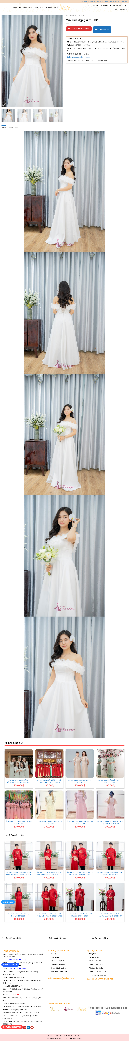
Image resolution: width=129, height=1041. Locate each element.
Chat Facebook (10, 965)
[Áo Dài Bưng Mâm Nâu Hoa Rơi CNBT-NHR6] (80, 763)
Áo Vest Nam (106, 5)
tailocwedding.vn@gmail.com (78, 57)
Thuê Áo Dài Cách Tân (98, 975)
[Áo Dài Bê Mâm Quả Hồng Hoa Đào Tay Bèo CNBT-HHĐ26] (110, 804)
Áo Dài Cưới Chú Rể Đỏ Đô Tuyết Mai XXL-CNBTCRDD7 (80, 915)
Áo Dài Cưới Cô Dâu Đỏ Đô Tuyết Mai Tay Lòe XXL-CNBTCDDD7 (110, 915)
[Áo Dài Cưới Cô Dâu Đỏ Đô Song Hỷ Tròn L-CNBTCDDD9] (19, 897)
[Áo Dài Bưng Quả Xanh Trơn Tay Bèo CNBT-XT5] (110, 763)
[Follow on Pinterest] (24, 1027)
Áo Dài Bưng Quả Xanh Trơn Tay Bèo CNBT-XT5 (110, 781)
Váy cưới (81, 16)
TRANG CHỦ (16, 7)
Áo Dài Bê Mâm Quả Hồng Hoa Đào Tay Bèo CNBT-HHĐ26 (110, 822)
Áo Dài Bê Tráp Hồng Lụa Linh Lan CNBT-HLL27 (80, 822)
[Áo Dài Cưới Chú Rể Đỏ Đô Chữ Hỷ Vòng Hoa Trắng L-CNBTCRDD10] (19, 855)
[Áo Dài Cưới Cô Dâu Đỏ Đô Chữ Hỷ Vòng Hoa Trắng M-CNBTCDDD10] (49, 855)
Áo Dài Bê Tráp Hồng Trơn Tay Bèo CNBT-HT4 (19, 822)
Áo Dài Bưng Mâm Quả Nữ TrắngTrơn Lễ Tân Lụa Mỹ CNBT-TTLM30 (18, 782)
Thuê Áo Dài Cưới (120, 10)
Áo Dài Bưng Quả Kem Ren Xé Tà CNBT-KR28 (49, 822)
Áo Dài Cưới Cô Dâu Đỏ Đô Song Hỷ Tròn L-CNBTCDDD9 (19, 915)
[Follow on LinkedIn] (28, 1027)
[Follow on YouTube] (32, 1027)
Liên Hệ (98, 1)
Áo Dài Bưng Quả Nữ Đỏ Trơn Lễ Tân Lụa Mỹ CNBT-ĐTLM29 (49, 781)
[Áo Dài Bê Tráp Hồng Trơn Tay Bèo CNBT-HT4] (19, 804)
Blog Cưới (92, 954)
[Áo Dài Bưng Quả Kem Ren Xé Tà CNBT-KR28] (49, 804)
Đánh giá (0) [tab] (13, 127)
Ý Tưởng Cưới (52, 8)
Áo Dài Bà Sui (93, 5)
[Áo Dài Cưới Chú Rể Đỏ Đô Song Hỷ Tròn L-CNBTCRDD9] (110, 855)
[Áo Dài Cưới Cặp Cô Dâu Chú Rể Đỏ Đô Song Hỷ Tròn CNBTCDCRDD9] (49, 897)
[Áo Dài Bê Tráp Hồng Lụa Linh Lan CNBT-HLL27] (80, 804)
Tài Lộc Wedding (76, 1036)
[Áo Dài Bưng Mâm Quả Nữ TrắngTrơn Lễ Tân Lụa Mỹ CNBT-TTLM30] (19, 763)
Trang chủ (71, 16)
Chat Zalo (8, 902)
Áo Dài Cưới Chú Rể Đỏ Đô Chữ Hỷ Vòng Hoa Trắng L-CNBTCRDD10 (19, 873)
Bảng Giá (27, 8)
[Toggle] (3, 938)
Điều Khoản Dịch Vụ (108, 1)
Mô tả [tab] (4, 127)
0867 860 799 (13, 995)
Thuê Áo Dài (39, 7)
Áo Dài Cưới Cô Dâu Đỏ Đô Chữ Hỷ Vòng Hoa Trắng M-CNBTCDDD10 (49, 873)
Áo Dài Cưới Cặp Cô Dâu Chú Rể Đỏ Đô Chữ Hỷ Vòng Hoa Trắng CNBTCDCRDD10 (80, 874)
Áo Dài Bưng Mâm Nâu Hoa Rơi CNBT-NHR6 (79, 781)
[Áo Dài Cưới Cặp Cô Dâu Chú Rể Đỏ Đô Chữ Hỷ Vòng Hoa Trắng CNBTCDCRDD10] (80, 855)
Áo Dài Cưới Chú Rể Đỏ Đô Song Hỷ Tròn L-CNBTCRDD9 (110, 873)
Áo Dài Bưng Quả (119, 5)
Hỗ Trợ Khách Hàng (121, 1)
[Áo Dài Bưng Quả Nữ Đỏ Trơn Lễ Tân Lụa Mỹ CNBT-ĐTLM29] (49, 763)
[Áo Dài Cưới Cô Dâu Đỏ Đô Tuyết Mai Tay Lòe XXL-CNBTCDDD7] (110, 897)
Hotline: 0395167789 (12, 1027)
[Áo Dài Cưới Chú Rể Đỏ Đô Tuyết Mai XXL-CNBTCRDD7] (80, 897)
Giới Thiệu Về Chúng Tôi (88, 1)
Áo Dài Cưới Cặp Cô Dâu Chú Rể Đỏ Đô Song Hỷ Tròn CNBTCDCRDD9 (49, 915)
